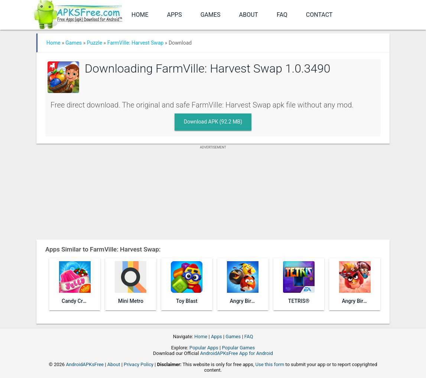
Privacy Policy (138, 364)
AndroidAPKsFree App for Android (236, 353)
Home (139, 14)
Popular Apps (203, 347)
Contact (319, 14)
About (248, 14)
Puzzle (94, 43)
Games (211, 14)
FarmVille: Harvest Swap (135, 43)
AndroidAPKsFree (85, 364)
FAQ (282, 14)
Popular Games (238, 347)
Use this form (270, 364)
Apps (174, 14)
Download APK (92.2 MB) (213, 122)
